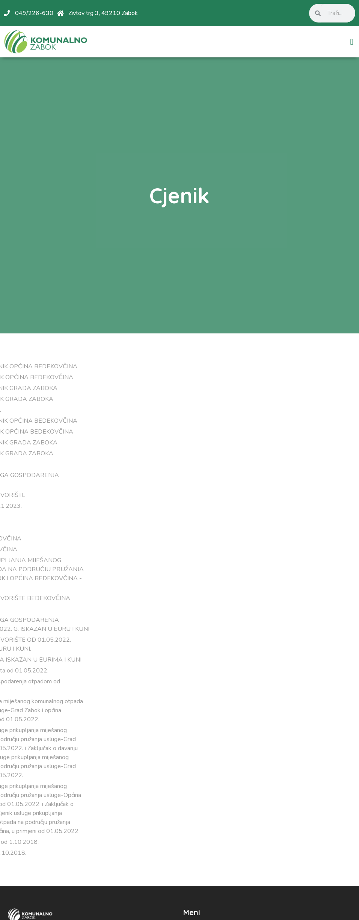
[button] (351, 42)
